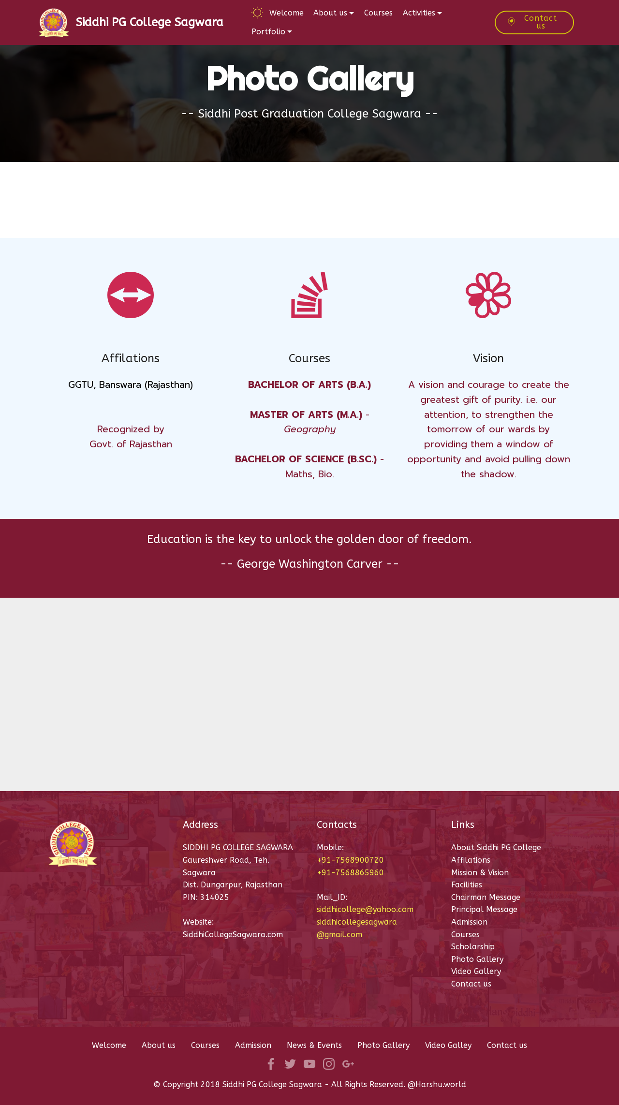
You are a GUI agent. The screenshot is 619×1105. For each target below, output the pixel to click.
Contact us (532, 22)
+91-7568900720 (350, 860)
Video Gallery (476, 971)
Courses (378, 12)
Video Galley (448, 1045)
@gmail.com (339, 934)
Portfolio (268, 31)
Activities (419, 12)
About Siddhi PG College (496, 847)
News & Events (314, 1045)
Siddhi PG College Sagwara (149, 22)
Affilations (472, 860)
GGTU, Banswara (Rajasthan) (130, 385)
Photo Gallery (477, 959)
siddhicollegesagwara (357, 922)
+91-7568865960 (350, 872)
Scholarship (473, 946)
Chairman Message (485, 897)
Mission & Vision (480, 872)
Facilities (466, 884)
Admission (469, 922)
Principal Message (485, 909)
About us (330, 12)
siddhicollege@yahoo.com (365, 909)
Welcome (277, 12)
